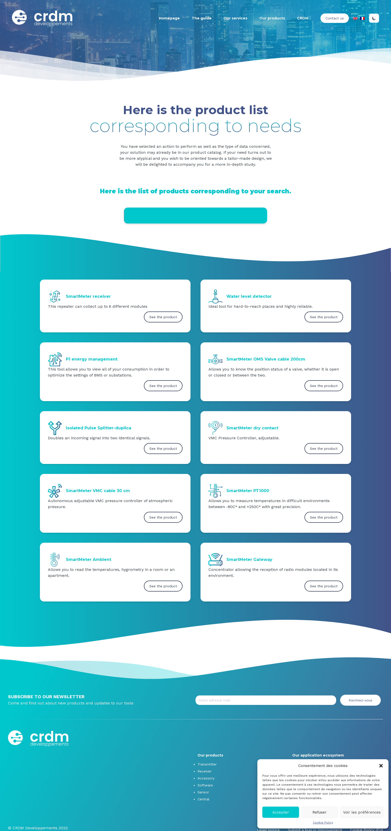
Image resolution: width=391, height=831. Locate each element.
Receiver (204, 771)
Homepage (169, 18)
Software (205, 785)
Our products (272, 18)
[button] (381, 765)
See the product (163, 317)
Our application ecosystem (318, 755)
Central (203, 799)
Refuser (319, 812)
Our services (235, 18)
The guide (201, 18)
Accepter (280, 812)
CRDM (302, 18)
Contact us (334, 18)
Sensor (203, 792)
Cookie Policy (323, 822)
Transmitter (207, 764)
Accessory (205, 778)
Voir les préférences (362, 812)
